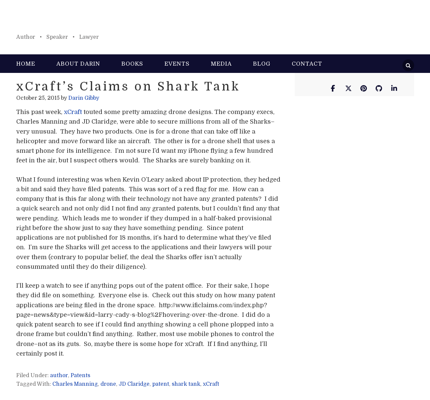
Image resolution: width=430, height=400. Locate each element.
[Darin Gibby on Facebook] (333, 88)
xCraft (74, 112)
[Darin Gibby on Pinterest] (363, 88)
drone (108, 384)
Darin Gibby (215, 20)
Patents (80, 375)
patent (160, 384)
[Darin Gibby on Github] (379, 88)
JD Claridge (134, 384)
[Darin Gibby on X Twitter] (348, 88)
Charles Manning (75, 384)
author (59, 375)
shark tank (186, 384)
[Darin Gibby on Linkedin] (394, 88)
